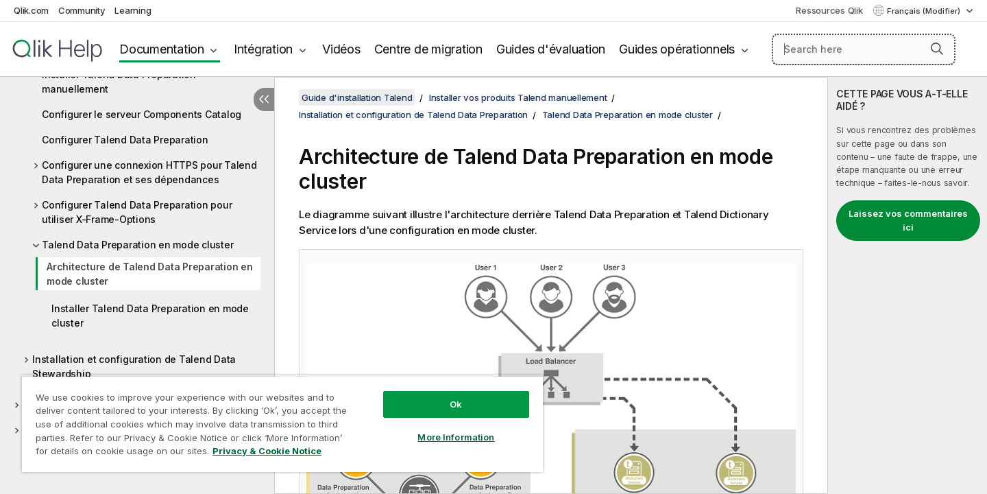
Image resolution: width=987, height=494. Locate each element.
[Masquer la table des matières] (264, 99)
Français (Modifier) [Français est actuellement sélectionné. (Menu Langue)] (924, 11)
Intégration (263, 49)
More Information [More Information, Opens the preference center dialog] (455, 437)
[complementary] (907, 285)
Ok (456, 404)
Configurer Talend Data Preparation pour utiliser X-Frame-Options (137, 212)
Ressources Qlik (829, 10)
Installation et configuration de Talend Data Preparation (413, 114)
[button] (937, 49)
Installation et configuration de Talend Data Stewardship (134, 366)
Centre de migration (428, 49)
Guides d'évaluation (550, 49)
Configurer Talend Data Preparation (125, 139)
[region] (282, 423)
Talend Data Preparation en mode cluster (137, 244)
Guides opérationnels (677, 49)
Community (82, 10)
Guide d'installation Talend (357, 97)
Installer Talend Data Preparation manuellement (119, 82)
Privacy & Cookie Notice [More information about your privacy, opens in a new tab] (266, 450)
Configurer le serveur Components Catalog (141, 114)
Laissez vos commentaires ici (908, 220)
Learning (132, 10)
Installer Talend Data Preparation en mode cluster (150, 316)
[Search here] (864, 49)
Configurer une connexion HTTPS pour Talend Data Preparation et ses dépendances (149, 172)
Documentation (161, 49)
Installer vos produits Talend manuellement (518, 97)
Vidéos (341, 49)
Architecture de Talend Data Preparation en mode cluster (150, 274)
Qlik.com (31, 10)
